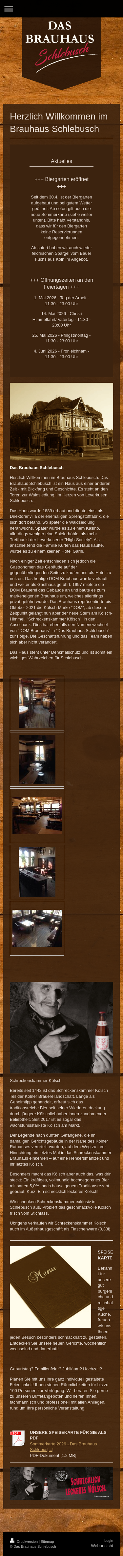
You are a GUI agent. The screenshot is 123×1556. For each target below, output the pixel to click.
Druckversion (24, 1541)
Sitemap (47, 1541)
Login (108, 1541)
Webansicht (102, 1545)
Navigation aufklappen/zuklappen (61, 9)
